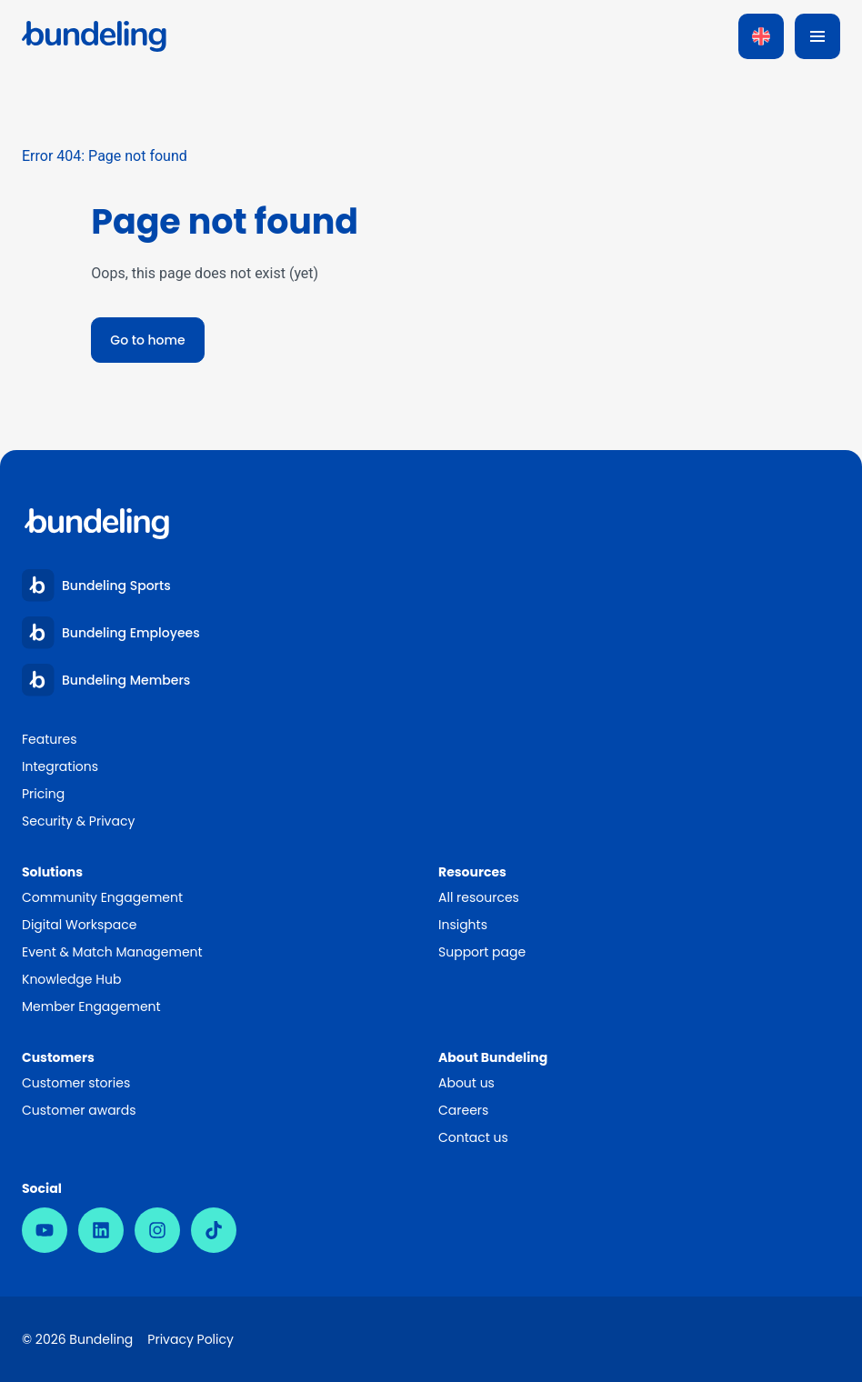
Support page (482, 952)
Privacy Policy (190, 1339)
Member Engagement (92, 1006)
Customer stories (76, 1083)
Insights (462, 925)
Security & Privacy (78, 821)
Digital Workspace (79, 925)
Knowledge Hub (71, 979)
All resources (478, 897)
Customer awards (79, 1110)
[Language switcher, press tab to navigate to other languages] (761, 36)
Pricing (43, 794)
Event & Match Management (112, 952)
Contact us (473, 1137)
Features (49, 739)
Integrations (60, 766)
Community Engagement (102, 897)
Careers (463, 1110)
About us (466, 1083)
